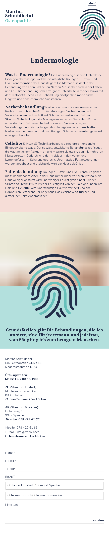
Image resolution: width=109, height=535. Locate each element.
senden (98, 520)
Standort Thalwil (21, 485)
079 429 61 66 (27, 428)
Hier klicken (37, 399)
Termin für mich (20, 495)
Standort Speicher (47, 485)
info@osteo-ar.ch (28, 432)
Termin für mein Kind (47, 495)
